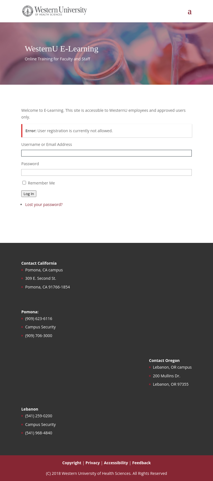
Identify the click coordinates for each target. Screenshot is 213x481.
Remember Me (41, 183)
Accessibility (116, 462)
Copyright (71, 462)
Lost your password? (44, 204)
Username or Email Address (46, 144)
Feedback (141, 462)
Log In (28, 193)
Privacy (93, 462)
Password (30, 163)
